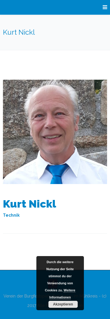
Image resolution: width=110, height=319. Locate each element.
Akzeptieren (63, 304)
